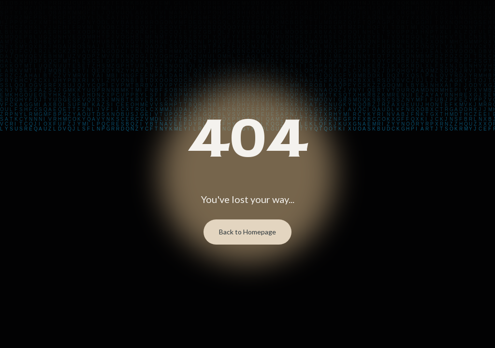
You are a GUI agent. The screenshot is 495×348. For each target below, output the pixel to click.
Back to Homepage (247, 232)
